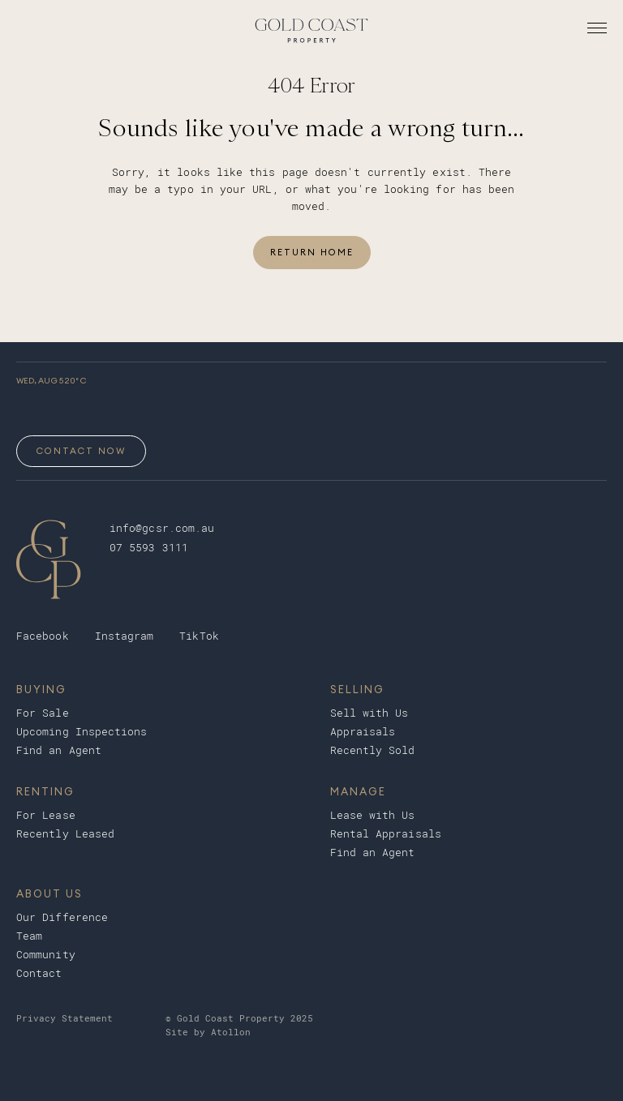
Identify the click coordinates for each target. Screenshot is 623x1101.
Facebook (42, 636)
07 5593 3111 (149, 548)
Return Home (312, 252)
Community (45, 955)
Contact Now (81, 450)
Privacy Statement (64, 1018)
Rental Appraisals (385, 834)
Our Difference (62, 917)
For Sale (42, 713)
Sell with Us (369, 713)
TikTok (198, 636)
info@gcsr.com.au (162, 528)
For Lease (45, 815)
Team (29, 936)
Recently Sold (372, 750)
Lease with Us (372, 815)
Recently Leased (65, 834)
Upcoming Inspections (82, 732)
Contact (39, 973)
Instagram (124, 636)
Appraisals (363, 732)
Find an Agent (58, 750)
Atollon (231, 1032)
